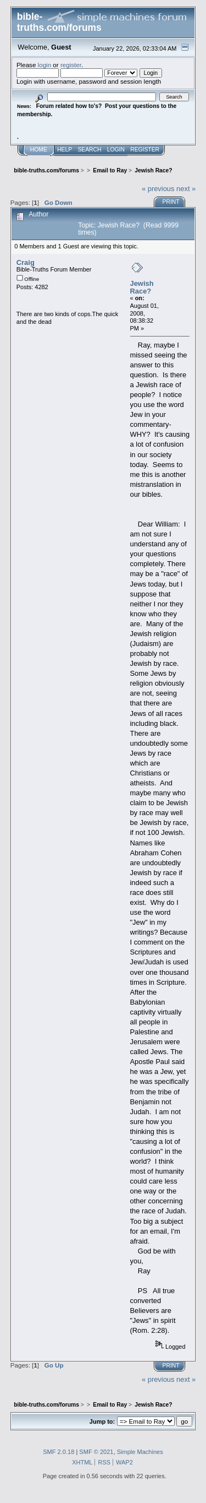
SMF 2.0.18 (58, 1451)
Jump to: (102, 1421)
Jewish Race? (142, 287)
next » (186, 189)
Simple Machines (140, 1451)
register (70, 64)
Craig (25, 262)
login (45, 64)
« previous (158, 189)
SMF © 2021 (96, 1451)
